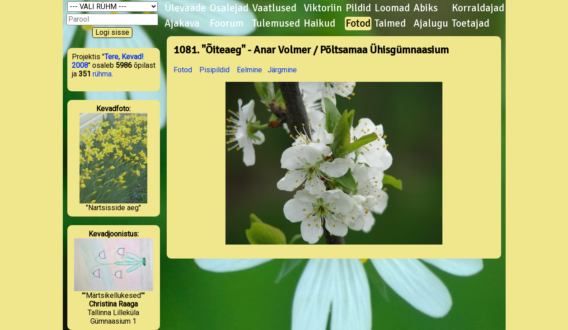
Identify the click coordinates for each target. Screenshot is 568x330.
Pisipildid (214, 70)
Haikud (319, 23)
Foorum (227, 23)
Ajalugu (430, 23)
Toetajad (470, 23)
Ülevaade (185, 8)
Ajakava (182, 23)
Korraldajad (478, 8)
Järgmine (282, 70)
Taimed (390, 23)
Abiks (425, 8)
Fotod (358, 23)
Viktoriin (323, 8)
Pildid (358, 8)
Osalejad (229, 8)
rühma (102, 74)
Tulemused (276, 23)
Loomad (392, 8)
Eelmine (249, 70)
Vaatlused (274, 8)
